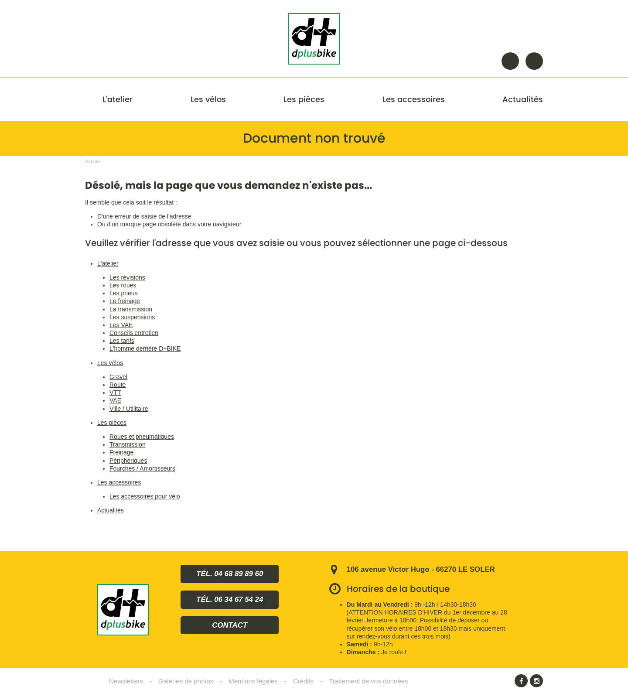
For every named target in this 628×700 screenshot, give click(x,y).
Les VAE (121, 324)
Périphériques (128, 460)
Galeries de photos (185, 681)
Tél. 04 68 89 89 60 (229, 574)
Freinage (121, 452)
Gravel (118, 376)
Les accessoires (413, 99)
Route (117, 384)
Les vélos (208, 99)
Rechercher (510, 61)
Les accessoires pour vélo (144, 496)
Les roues (122, 285)
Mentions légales (253, 681)
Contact (534, 61)
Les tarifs (121, 340)
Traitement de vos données (368, 681)
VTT (115, 392)
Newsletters (126, 681)
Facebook (521, 680)
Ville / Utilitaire (128, 408)
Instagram (536, 680)
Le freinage (124, 300)
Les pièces (303, 99)
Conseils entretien (133, 332)
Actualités (522, 99)
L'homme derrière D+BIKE (145, 348)
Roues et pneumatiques (141, 436)
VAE (115, 400)
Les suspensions (132, 317)
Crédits (303, 681)
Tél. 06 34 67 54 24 (229, 599)
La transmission (130, 309)
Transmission (127, 444)
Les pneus (123, 293)
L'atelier (117, 99)
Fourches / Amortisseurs (142, 468)
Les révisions (127, 277)
